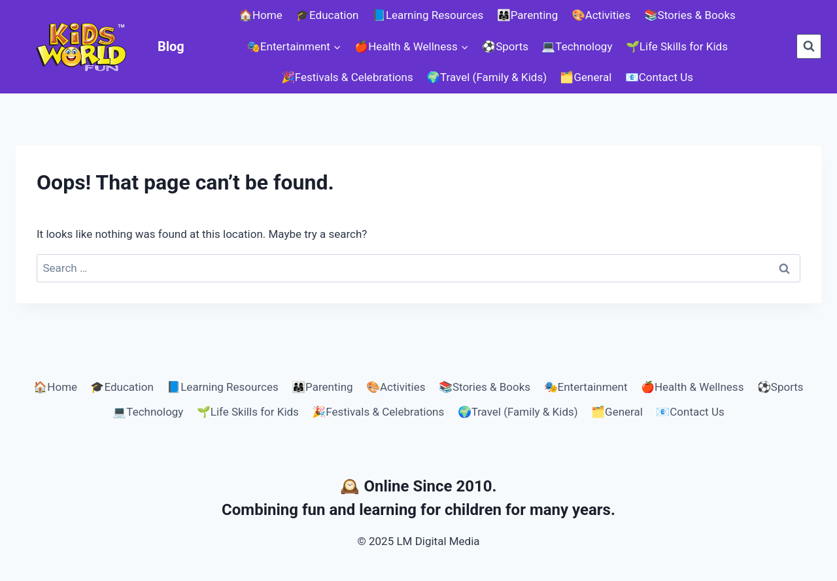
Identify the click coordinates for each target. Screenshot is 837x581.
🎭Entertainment (586, 386)
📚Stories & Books (690, 15)
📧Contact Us (659, 77)
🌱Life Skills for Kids (677, 46)
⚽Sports (505, 46)
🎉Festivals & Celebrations (347, 77)
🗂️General (585, 77)
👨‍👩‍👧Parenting (527, 15)
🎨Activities (601, 15)
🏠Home (260, 15)
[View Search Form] (808, 46)
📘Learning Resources (427, 15)
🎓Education (327, 15)
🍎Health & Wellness (692, 386)
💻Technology (576, 46)
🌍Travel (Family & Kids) (486, 77)
